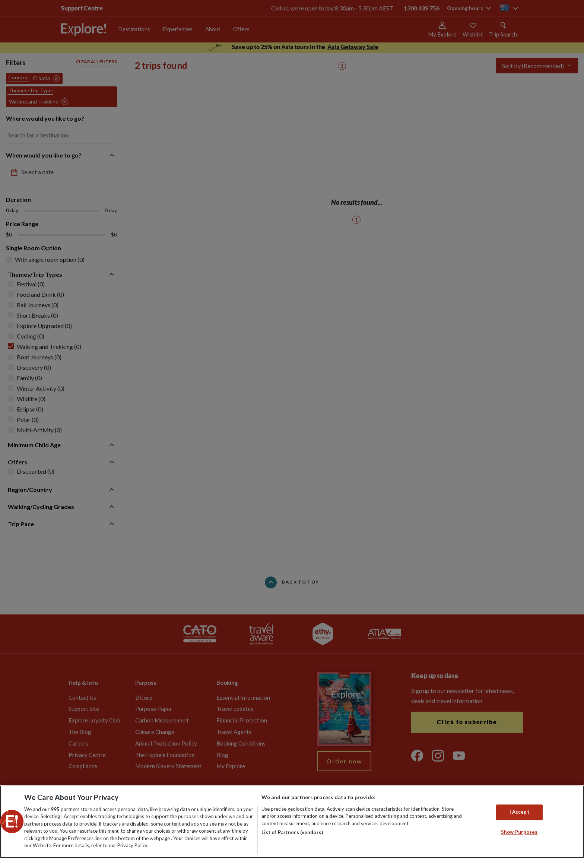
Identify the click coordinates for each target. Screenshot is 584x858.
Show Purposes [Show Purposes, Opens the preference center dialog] (519, 832)
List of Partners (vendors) (292, 832)
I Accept (519, 812)
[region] (292, 821)
